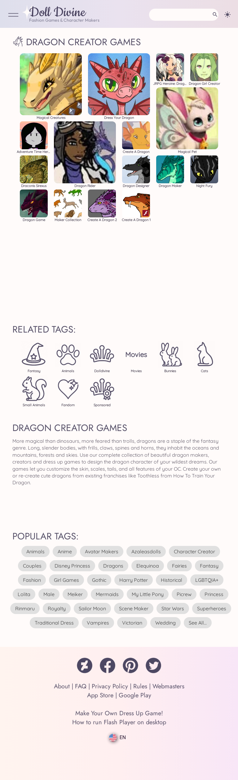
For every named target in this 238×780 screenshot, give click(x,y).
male (49, 594)
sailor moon (92, 608)
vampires (98, 623)
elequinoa (147, 566)
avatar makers (101, 551)
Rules (140, 686)
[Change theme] (227, 14)
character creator (194, 551)
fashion (32, 580)
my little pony (148, 594)
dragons (113, 566)
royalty (57, 608)
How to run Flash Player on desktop (119, 722)
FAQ (80, 686)
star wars (172, 608)
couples (32, 566)
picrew (184, 594)
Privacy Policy (110, 686)
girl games (66, 580)
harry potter (133, 580)
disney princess (72, 566)
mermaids (107, 594)
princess (214, 594)
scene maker (133, 608)
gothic (99, 580)
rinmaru (25, 608)
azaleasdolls (146, 551)
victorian (132, 623)
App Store (100, 695)
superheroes (211, 608)
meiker (75, 594)
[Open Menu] (13, 15)
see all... (198, 623)
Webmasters (168, 686)
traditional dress (54, 623)
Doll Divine (57, 13)
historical (171, 580)
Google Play (135, 695)
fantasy (209, 566)
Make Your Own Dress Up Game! (119, 713)
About (62, 686)
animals (35, 551)
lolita (24, 594)
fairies (179, 566)
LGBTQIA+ (206, 580)
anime (65, 551)
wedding (165, 623)
